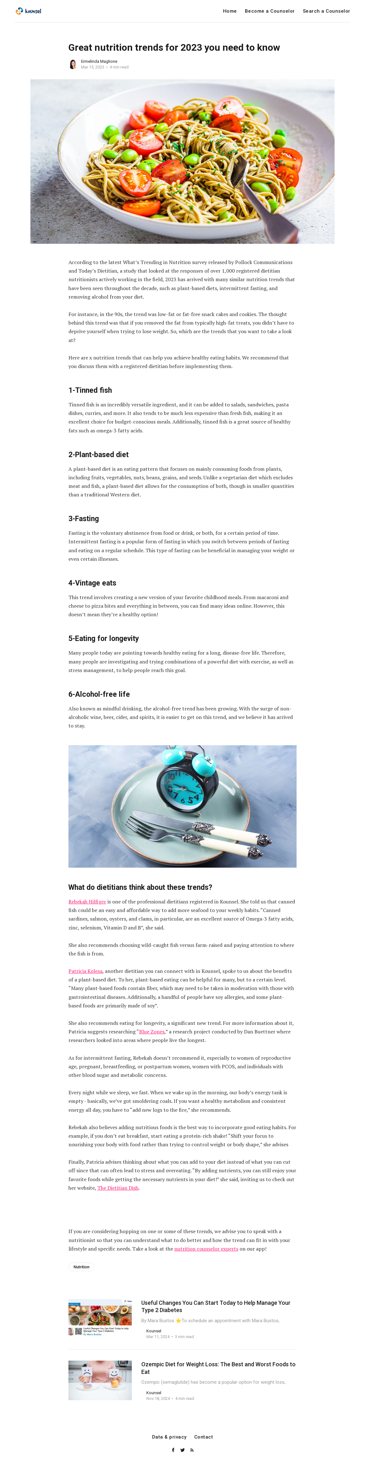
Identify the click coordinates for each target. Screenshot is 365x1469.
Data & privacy (169, 1437)
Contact (203, 1437)
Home (230, 11)
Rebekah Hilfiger (87, 901)
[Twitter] (183, 1450)
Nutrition (81, 1267)
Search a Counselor (326, 11)
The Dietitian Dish (117, 1187)
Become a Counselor (270, 11)
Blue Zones (151, 1031)
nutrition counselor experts (206, 1248)
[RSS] (192, 1450)
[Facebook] (173, 1450)
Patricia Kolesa (85, 970)
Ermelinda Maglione (99, 61)
